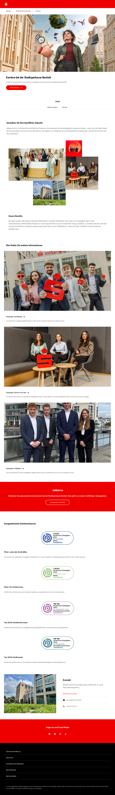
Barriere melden (11, 776)
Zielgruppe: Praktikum (15, 468)
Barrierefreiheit (11, 770)
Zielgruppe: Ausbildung (15, 317)
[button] (57, 764)
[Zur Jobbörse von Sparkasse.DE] (6, 4)
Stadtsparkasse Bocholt (23, 11)
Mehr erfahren (16, 88)
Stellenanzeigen (52, 107)
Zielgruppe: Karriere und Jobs (17, 393)
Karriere (38, 11)
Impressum (9, 758)
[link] (49, 734)
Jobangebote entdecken (57, 502)
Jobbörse (8, 11)
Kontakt (64, 107)
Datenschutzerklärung (13, 751)
